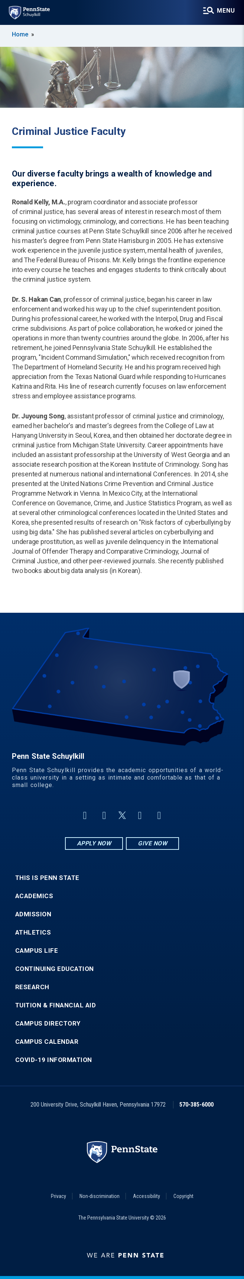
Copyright (183, 1196)
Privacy (58, 1196)
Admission (33, 914)
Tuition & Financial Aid (55, 1005)
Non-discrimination (99, 1196)
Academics (34, 896)
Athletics (33, 932)
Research (32, 987)
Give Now (152, 843)
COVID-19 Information (53, 1059)
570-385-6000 (196, 1104)
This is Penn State (47, 877)
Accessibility (146, 1196)
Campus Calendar (47, 1041)
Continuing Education (54, 968)
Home (20, 34)
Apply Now (94, 843)
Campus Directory (48, 1023)
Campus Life (36, 950)
